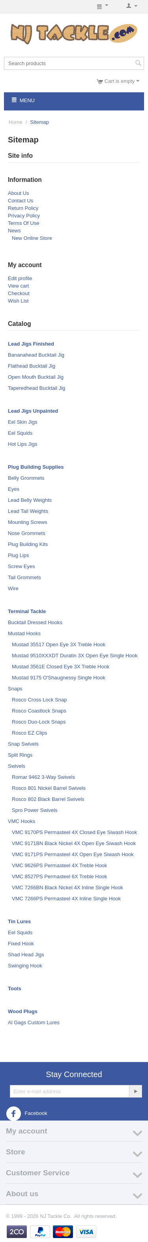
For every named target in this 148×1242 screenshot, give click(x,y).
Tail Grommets (24, 577)
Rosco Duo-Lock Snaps (39, 722)
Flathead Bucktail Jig (31, 366)
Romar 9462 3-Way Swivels (43, 777)
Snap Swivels (23, 744)
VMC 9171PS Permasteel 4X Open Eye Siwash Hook (73, 854)
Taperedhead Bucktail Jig (36, 388)
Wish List (18, 301)
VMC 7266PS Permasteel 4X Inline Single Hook (66, 899)
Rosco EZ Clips (29, 733)
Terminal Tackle (27, 611)
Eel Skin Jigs (22, 422)
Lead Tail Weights (28, 511)
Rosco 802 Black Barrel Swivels (48, 799)
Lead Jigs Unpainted (33, 411)
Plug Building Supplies (36, 467)
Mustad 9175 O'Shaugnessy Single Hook (58, 678)
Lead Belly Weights (30, 500)
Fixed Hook (21, 943)
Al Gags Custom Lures (34, 1022)
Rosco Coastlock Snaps (39, 711)
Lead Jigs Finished (31, 344)
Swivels (16, 766)
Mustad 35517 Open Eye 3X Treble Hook (58, 644)
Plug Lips (18, 555)
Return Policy (23, 208)
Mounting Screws (27, 522)
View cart (18, 286)
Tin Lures (19, 921)
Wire (13, 588)
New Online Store (32, 238)
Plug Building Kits (28, 544)
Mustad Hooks (24, 633)
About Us (18, 193)
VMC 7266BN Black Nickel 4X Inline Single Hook (67, 887)
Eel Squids (20, 433)
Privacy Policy (24, 216)
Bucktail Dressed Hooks (35, 622)
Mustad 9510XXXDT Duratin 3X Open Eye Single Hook (74, 655)
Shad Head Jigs (26, 955)
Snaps (15, 689)
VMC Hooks (21, 821)
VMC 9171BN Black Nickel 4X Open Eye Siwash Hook (74, 843)
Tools (14, 988)
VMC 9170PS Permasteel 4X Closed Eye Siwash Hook (74, 832)
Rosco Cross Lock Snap (39, 700)
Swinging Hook (25, 966)
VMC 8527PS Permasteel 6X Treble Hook (59, 876)
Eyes (13, 489)
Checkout (19, 293)
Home (15, 122)
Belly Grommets (26, 478)
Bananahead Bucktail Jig (36, 355)
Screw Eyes (21, 566)
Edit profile (20, 278)
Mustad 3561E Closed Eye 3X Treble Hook (60, 667)
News (14, 231)
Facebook (26, 1113)
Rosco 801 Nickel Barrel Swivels (49, 788)
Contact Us (20, 201)
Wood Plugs (22, 1011)
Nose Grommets (26, 533)
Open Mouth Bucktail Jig (36, 377)
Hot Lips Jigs (22, 444)
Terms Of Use (23, 223)
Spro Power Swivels (35, 810)
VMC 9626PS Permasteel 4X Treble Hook (59, 865)
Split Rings (20, 755)
